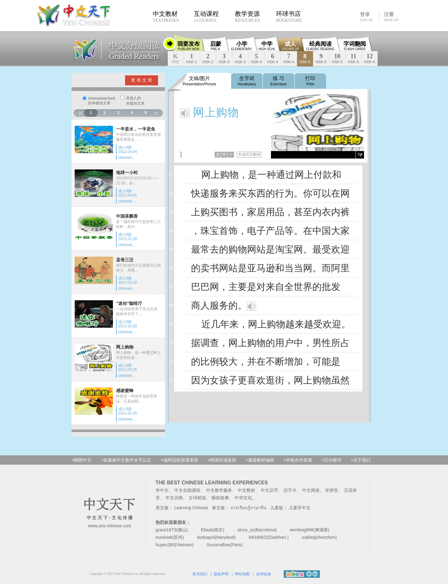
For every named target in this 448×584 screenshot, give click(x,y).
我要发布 (188, 46)
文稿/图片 (199, 81)
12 (369, 58)
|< (80, 113)
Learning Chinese (191, 507)
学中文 (162, 490)
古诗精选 (197, 497)
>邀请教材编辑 (259, 460)
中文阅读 (311, 490)
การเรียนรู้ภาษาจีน (248, 507)
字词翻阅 (354, 46)
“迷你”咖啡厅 (129, 303)
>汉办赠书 (331, 460)
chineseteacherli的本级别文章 (101, 100)
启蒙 (215, 46)
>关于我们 (361, 460)
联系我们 (200, 574)
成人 (290, 46)
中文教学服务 (219, 490)
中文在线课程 (187, 490)
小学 (241, 46)
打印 (310, 81)
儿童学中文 (299, 507)
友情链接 (263, 574)
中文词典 (174, 497)
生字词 (246, 81)
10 (337, 58)
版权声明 (221, 574)
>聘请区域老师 (222, 460)
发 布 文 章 (141, 80)
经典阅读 (320, 46)
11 (353, 58)
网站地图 (242, 574)
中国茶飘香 (127, 216)
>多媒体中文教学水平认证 (126, 460)
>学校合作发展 (297, 460)
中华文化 (243, 497)
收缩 (169, 43)
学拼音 (331, 490)
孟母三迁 (124, 259)
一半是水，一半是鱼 (135, 128)
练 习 (278, 81)
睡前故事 (220, 497)
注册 (391, 17)
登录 (366, 16)
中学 (267, 46)
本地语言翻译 (249, 154)
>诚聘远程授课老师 (179, 460)
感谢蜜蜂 (124, 390)
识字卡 (289, 490)
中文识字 (269, 490)
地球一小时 (127, 172)
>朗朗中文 (81, 460)
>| (155, 113)
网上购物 (124, 346)
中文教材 (246, 490)
